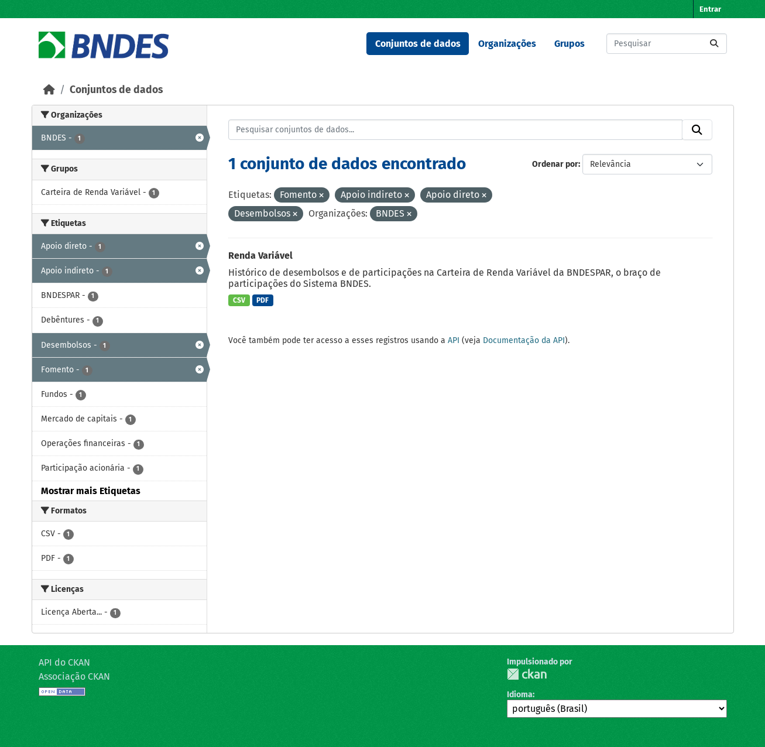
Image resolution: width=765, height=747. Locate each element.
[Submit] (714, 43)
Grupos (569, 43)
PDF (262, 300)
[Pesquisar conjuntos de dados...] (666, 43)
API (453, 340)
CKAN (527, 674)
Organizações (507, 43)
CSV (239, 300)
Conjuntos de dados (418, 43)
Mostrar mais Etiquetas (90, 490)
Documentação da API (524, 340)
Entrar (710, 9)
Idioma (520, 695)
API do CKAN (64, 662)
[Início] (49, 90)
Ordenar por (555, 164)
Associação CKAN (74, 676)
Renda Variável (260, 255)
